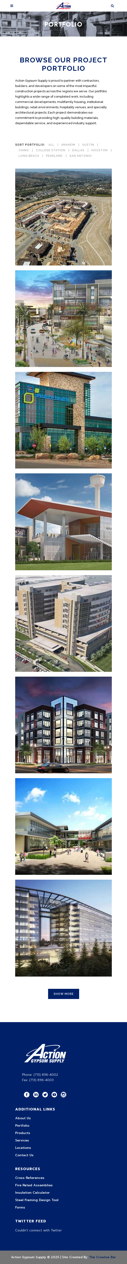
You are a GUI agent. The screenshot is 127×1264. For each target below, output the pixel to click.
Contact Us (24, 1155)
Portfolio (22, 1125)
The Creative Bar (102, 1257)
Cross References (29, 1177)
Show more (64, 994)
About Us (23, 1118)
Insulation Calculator (32, 1192)
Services (22, 1140)
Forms (20, 1207)
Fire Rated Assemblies (34, 1185)
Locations (23, 1147)
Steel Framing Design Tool (36, 1200)
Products (22, 1133)
